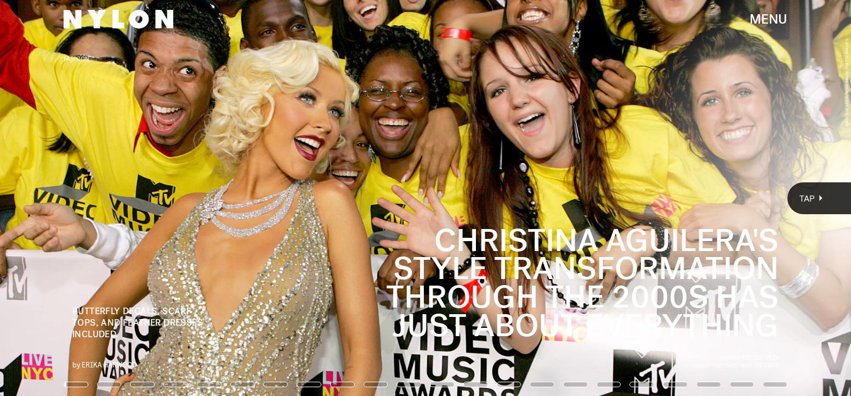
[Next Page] (566, 198)
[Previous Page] (140, 198)
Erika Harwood (109, 364)
